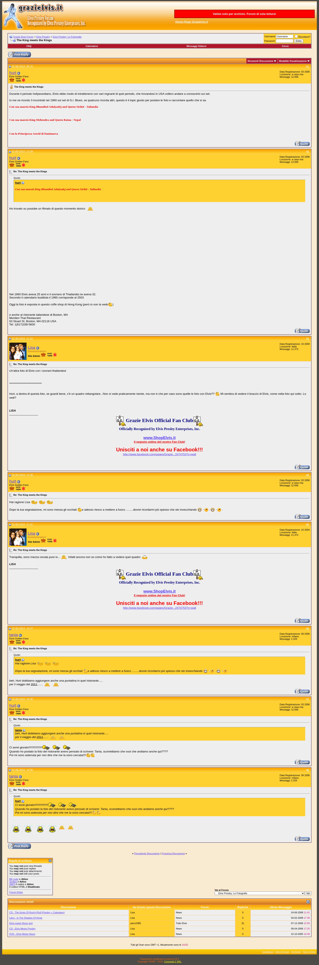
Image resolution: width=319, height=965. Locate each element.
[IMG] (12, 884)
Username (269, 36)
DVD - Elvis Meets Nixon (22, 934)
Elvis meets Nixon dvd (21, 923)
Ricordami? (302, 37)
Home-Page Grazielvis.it (191, 21)
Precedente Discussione (147, 853)
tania (13, 634)
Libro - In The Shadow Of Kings (25, 918)
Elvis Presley (43, 37)
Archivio (296, 952)
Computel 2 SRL (173, 961)
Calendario (92, 46)
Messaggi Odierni (196, 46)
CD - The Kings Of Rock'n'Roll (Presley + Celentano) (37, 912)
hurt (12, 72)
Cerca (285, 46)
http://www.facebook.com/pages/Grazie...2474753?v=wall (159, 454)
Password (269, 41)
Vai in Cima (309, 952)
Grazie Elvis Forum (23, 37)
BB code (13, 879)
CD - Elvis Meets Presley (22, 928)
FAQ (29, 46)
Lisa (31, 347)
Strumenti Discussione (260, 61)
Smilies (13, 881)
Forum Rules (16, 892)
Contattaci (268, 952)
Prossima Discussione (173, 853)
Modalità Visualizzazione (293, 61)
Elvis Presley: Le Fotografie (67, 37)
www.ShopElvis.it (159, 438)
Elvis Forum (282, 952)
